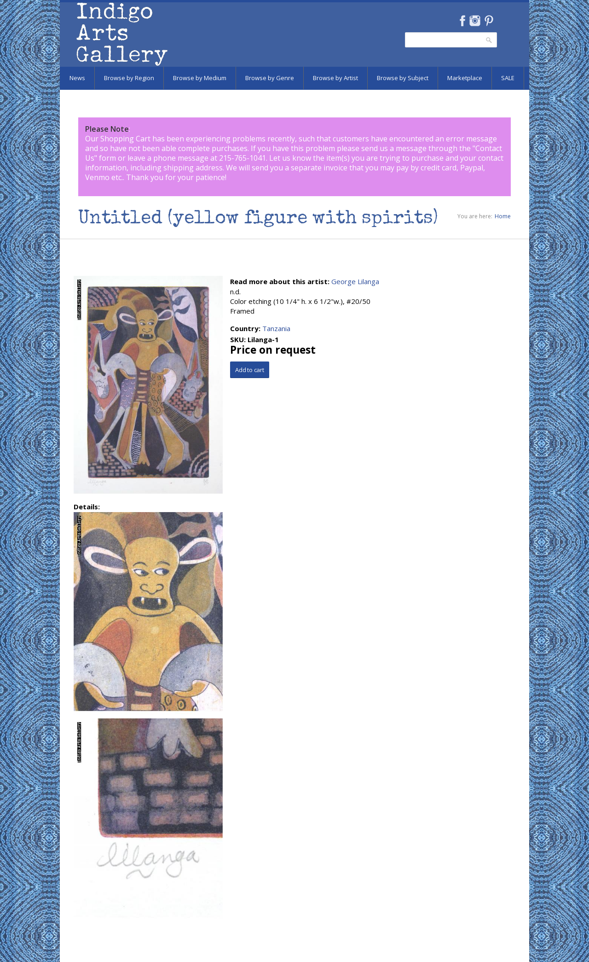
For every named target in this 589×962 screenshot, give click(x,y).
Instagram (475, 20)
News (77, 78)
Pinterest (489, 20)
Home (503, 216)
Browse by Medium (199, 78)
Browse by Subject (402, 78)
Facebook (462, 20)
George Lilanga (355, 281)
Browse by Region (129, 78)
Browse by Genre (269, 78)
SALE (507, 78)
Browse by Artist (335, 78)
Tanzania (276, 328)
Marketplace (464, 78)
